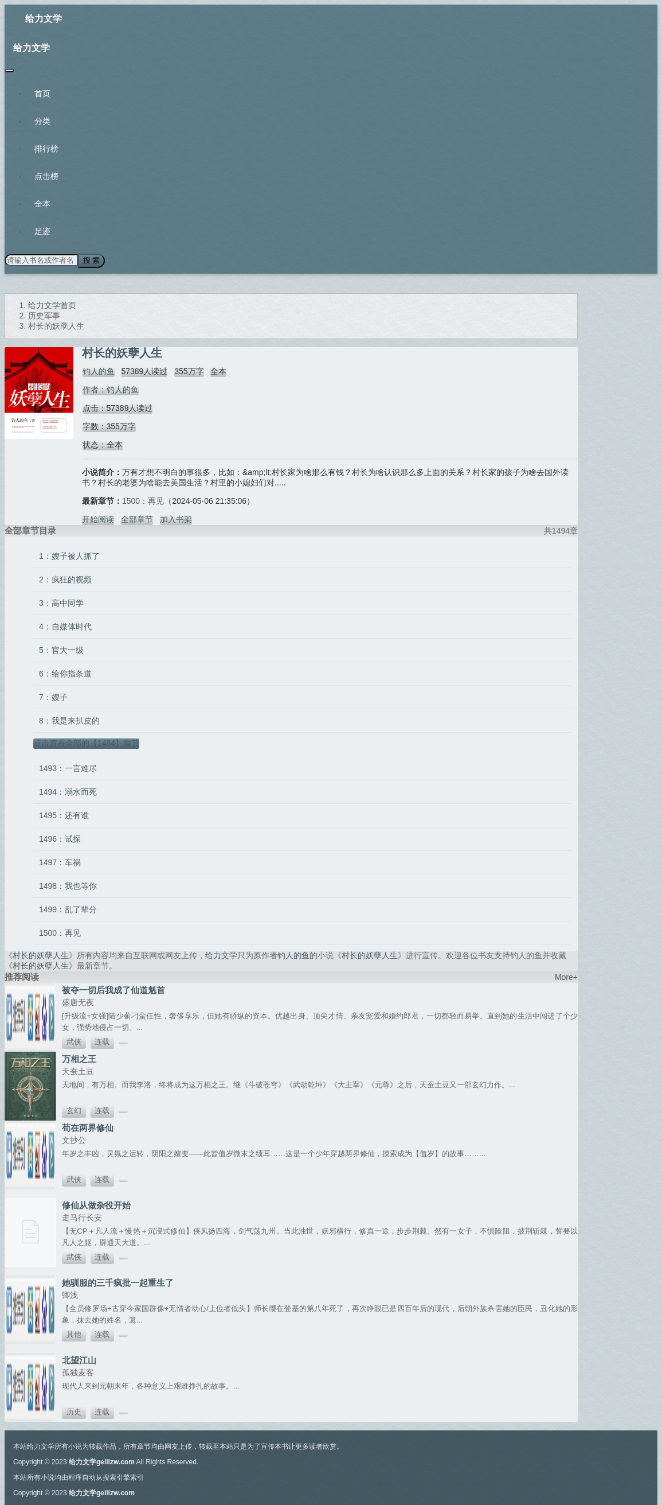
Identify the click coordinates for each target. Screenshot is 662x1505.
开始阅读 (98, 518)
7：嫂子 (53, 696)
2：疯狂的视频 (65, 579)
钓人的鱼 (98, 370)
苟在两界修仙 (87, 1127)
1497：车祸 (60, 861)
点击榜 (46, 176)
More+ (566, 976)
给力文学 (43, 19)
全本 (42, 203)
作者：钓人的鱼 (110, 389)
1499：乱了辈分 (68, 908)
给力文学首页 (52, 304)
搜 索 (91, 260)
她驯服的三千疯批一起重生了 (118, 1282)
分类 (42, 121)
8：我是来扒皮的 (69, 720)
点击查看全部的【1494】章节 (86, 742)
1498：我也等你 (68, 885)
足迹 (42, 231)
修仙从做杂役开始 (96, 1205)
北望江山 (79, 1359)
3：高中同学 (61, 602)
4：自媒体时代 (65, 626)
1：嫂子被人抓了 (69, 555)
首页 (42, 93)
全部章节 (137, 518)
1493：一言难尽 (68, 767)
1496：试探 (60, 838)
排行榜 (46, 148)
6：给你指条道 (65, 673)
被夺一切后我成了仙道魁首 (113, 989)
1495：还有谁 (64, 814)
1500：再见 (143, 500)
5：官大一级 (61, 649)
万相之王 (79, 1058)
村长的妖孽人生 (41, 954)
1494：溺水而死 (68, 791)
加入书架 (176, 518)
